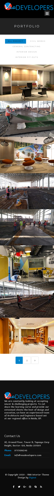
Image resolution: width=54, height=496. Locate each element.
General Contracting (27, 46)
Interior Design (26, 52)
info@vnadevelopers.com (27, 455)
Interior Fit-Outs (26, 57)
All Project (15, 41)
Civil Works (38, 41)
